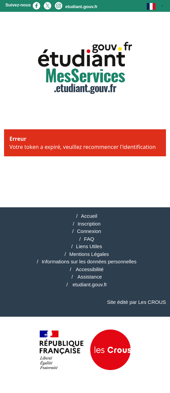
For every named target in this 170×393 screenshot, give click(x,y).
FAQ (89, 239)
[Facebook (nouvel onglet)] (36, 5)
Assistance (89, 277)
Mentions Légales (89, 254)
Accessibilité (89, 269)
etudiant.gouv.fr (81, 6)
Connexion (89, 231)
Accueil (89, 216)
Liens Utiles (89, 246)
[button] (155, 5)
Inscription (88, 224)
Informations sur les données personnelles (89, 261)
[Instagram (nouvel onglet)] (59, 5)
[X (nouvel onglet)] (47, 5)
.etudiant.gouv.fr (85, 68)
